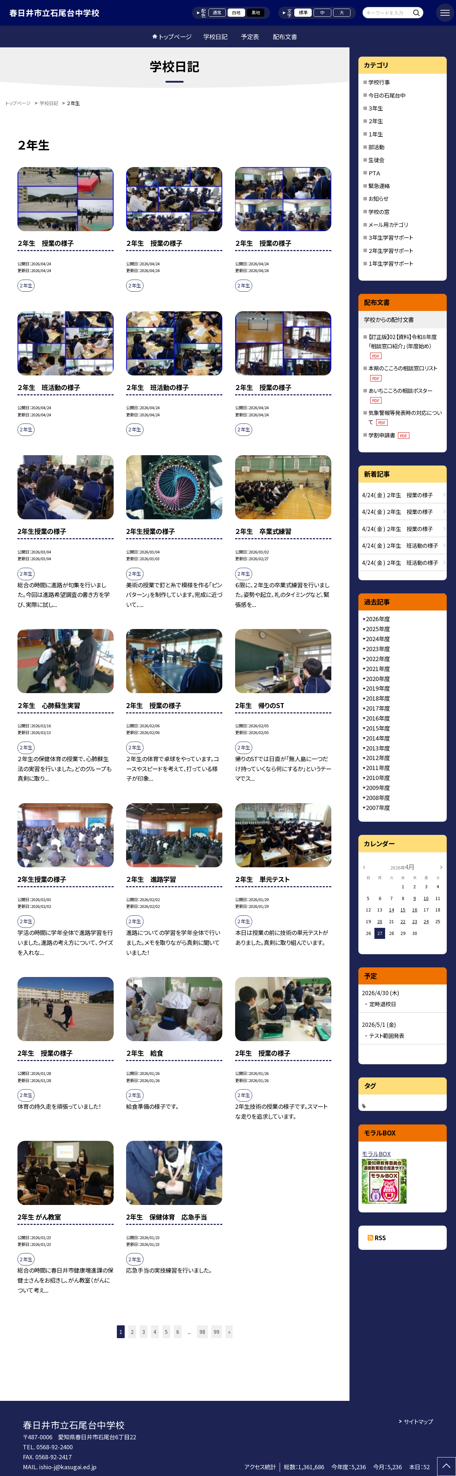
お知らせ (378, 198)
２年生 (375, 121)
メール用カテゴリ (388, 224)
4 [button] (155, 1331)
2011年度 (378, 767)
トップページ (175, 36)
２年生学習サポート (390, 250)
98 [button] (202, 1331)
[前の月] (364, 866)
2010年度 (378, 777)
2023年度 (378, 648)
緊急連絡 (379, 185)
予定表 (250, 36)
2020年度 (378, 678)
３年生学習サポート (390, 237)
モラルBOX (376, 1153)
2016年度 (378, 718)
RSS (380, 1237)
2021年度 (378, 668)
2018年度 (378, 698)
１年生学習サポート (390, 263)
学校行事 (379, 82)
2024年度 (378, 638)
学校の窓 (378, 211)
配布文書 (285, 36)
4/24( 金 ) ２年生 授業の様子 (397, 495)
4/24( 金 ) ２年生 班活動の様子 (400, 545)
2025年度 (378, 628)
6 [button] (177, 1331)
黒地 (256, 12)
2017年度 (378, 708)
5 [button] (166, 1331)
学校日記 (215, 36)
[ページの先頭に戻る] (446, 1466)
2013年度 (378, 748)
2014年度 (378, 738)
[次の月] (441, 866)
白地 (236, 12)
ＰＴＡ (374, 173)
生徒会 (376, 159)
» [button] (229, 1331)
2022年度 (378, 658)
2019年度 (378, 688)
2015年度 (378, 728)
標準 (303, 12)
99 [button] (216, 1331)
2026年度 (378, 618)
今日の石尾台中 (386, 95)
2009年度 (378, 787)
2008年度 (378, 797)
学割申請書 (388, 435)
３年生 (375, 108)
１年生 (375, 134)
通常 (217, 12)
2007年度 (378, 807)
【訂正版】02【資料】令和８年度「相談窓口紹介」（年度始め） (402, 346)
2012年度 (378, 757)
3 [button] (143, 1331)
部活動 (376, 147)
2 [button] (132, 1331)
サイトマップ (418, 1421)
